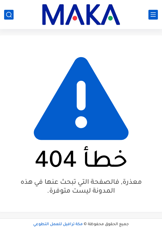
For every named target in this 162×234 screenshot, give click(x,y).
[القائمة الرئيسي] (153, 15)
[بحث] (9, 15)
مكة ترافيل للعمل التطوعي (58, 224)
